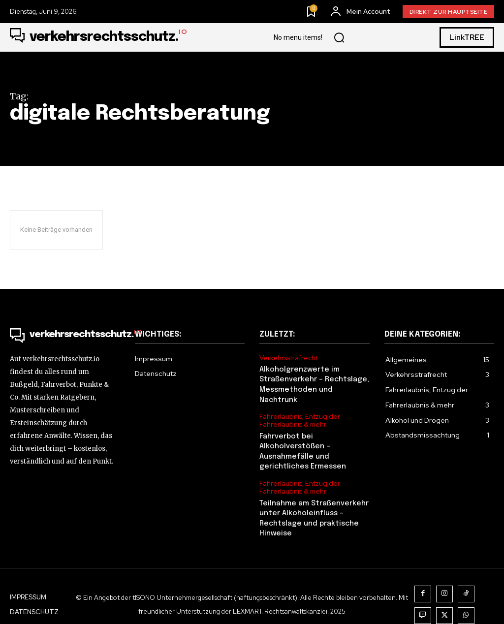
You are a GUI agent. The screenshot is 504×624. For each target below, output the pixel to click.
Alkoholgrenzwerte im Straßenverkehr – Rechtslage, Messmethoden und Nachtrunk (314, 378)
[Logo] (98, 37)
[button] (339, 37)
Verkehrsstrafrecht (288, 358)
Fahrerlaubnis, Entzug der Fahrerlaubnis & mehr (298, 408)
